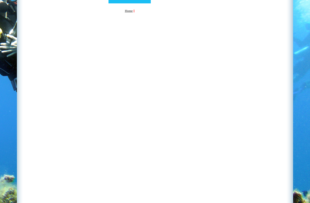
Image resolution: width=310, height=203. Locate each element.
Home (129, 10)
